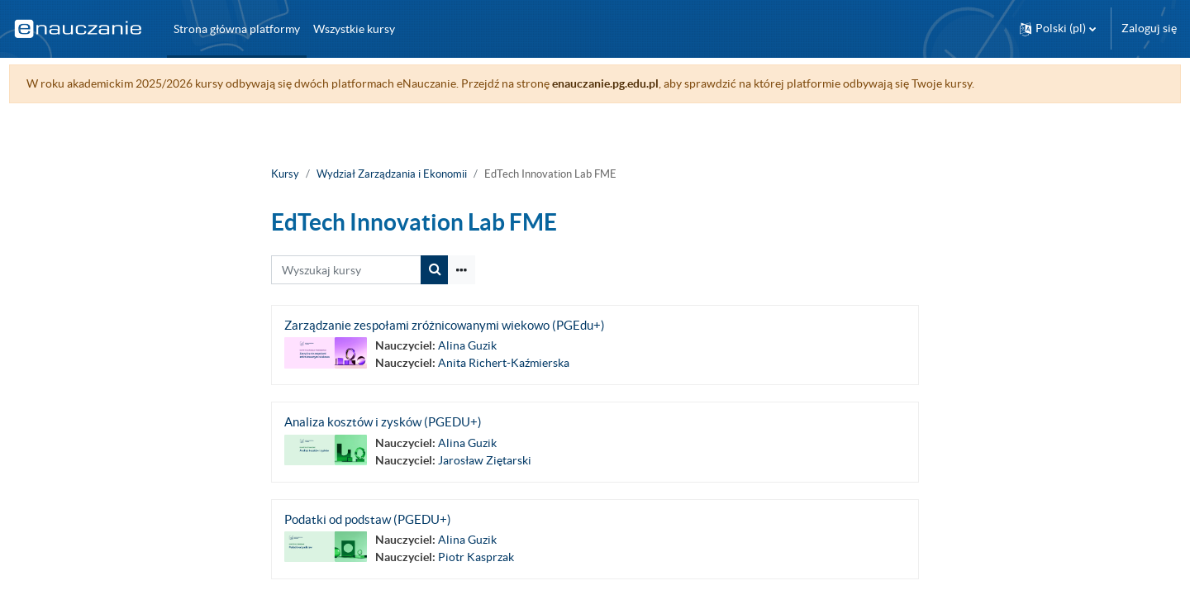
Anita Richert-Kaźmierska (503, 362)
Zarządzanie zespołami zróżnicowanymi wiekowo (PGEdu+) (444, 325)
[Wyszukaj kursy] (346, 269)
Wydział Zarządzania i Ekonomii (392, 174)
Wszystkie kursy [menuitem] (354, 29)
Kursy (285, 174)
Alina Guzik (467, 345)
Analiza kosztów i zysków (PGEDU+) (383, 422)
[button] (1057, 28)
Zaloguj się (1149, 28)
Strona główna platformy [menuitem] (237, 29)
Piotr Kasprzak (476, 557)
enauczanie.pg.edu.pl (636, 83)
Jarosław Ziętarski (484, 460)
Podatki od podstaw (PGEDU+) (367, 519)
